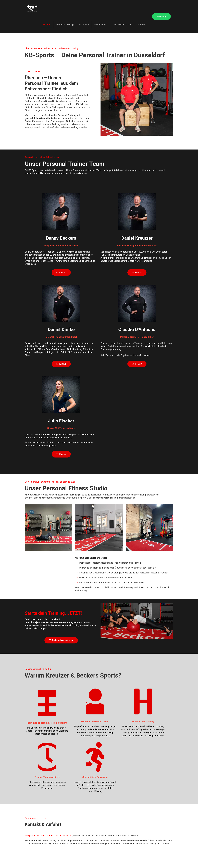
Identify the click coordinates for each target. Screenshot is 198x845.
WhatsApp (161, 16)
